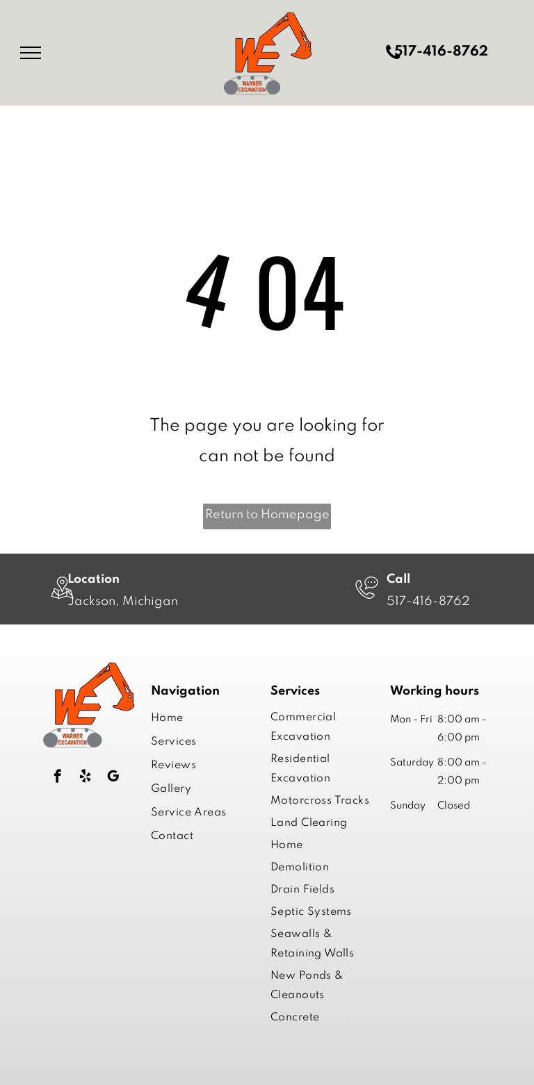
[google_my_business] (113, 778)
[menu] (31, 53)
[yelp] (85, 778)
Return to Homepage (267, 514)
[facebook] (57, 778)
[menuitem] (199, 718)
